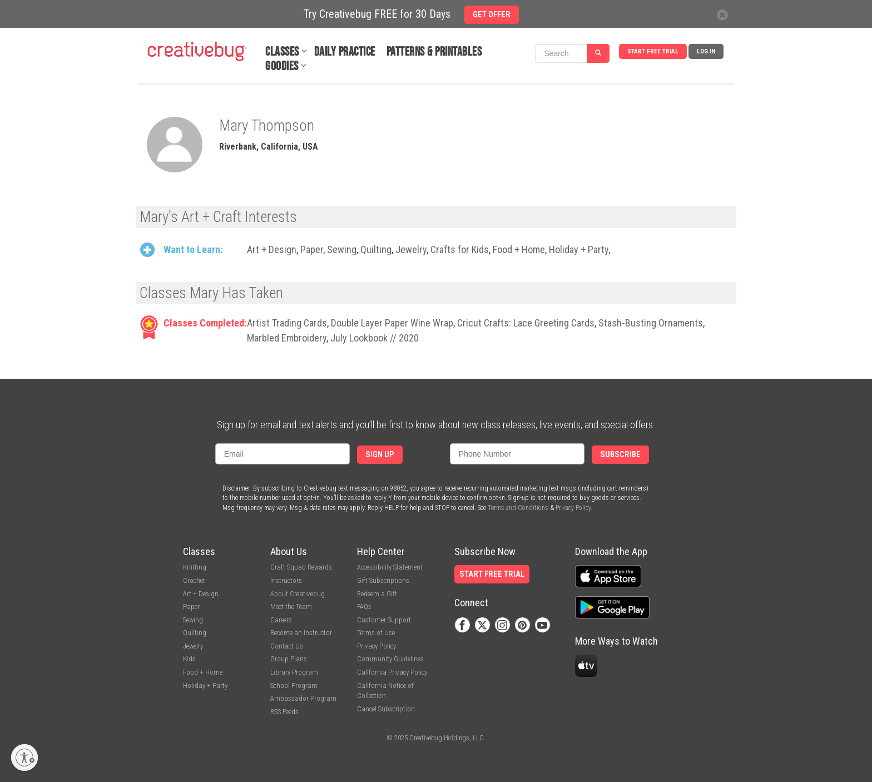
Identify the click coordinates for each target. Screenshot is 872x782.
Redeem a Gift (377, 594)
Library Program (294, 672)
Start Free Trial (652, 51)
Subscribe (620, 454)
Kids (189, 659)
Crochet (194, 580)
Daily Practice (344, 52)
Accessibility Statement (390, 567)
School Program (294, 685)
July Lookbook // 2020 (374, 338)
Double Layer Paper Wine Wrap (392, 323)
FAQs (364, 606)
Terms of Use (376, 632)
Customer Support (384, 620)
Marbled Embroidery (286, 338)
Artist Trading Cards (287, 323)
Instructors (286, 580)
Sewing (341, 249)
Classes (282, 52)
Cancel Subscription (386, 709)
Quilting (376, 249)
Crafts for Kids (459, 249)
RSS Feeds (284, 711)
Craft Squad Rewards (301, 567)
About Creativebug (297, 594)
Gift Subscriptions (383, 580)
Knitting (194, 567)
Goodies (282, 66)
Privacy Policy (573, 508)
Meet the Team (291, 606)
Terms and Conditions (518, 508)
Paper (311, 249)
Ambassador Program (303, 698)
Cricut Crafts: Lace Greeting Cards (525, 323)
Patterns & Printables (434, 52)
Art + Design (271, 249)
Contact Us (286, 646)
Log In (706, 51)
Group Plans (288, 659)
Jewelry (411, 249)
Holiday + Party (578, 249)
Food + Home (519, 249)
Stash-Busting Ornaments (650, 323)
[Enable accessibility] (24, 757)
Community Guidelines (390, 659)
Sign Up (379, 454)
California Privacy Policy (392, 672)
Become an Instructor (301, 632)
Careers (281, 620)
